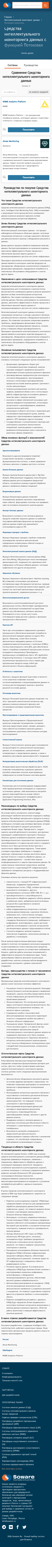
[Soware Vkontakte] (11, 1527)
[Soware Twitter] (24, 1527)
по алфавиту (9, 92)
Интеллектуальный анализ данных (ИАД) (20, 551)
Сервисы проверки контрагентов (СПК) (19, 1417)
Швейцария (7, 1350)
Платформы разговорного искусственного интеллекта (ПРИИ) (21, 1449)
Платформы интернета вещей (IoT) (18, 1438)
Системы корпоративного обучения (18, 1464)
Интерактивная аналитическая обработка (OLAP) (23, 761)
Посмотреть (29, 129)
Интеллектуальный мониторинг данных (22, 20)
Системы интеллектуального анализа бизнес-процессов (19, 1412)
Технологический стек (12, 1380)
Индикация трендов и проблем (16, 532)
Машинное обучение (11, 573)
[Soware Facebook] (18, 1527)
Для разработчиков (10, 1395)
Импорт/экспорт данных (13, 510)
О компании (7, 1373)
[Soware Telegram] (4, 1527)
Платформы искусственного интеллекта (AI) (20, 1442)
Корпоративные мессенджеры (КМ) (18, 1461)
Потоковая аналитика (11, 693)
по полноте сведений (38, 92)
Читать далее (27, 53)
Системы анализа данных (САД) (16, 1407)
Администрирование (11, 451)
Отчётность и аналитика (13, 671)
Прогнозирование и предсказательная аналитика (23, 715)
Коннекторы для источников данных (18, 780)
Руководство (31, 65)
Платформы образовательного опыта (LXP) (21, 1427)
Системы (12, 65)
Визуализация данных (12, 491)
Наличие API (8, 625)
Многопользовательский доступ (16, 598)
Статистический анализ (12, 740)
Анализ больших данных (13, 470)
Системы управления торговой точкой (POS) (19, 1455)
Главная (8, 17)
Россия (5, 1339)
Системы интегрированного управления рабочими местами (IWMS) (20, 1432)
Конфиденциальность (11, 1377)
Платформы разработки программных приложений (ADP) (19, 1422)
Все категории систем (12, 1469)
